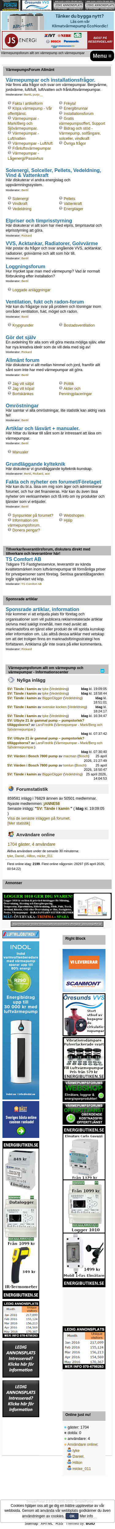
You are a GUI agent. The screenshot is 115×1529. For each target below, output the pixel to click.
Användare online (82, 1444)
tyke (45, 689)
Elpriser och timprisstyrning (39, 220)
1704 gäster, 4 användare (32, 844)
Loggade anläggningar (31, 290)
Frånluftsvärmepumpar (31, 148)
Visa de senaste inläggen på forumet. (39, 818)
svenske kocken (54, 707)
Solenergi (20, 199)
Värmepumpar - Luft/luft (32, 143)
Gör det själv (21, 337)
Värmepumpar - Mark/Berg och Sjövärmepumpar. (23, 123)
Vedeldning (21, 209)
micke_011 (44, 856)
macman (69, 756)
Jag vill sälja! (23, 384)
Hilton (31, 856)
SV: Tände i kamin (22, 689)
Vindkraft (19, 204)
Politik (69, 384)
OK (72, 1516)
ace (47, 473)
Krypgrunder (22, 325)
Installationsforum (79, 114)
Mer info (86, 1516)
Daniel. (20, 856)
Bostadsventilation (79, 325)
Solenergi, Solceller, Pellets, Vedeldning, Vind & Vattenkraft (53, 172)
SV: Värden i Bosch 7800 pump (32, 756)
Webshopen (74, 515)
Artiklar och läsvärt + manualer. (43, 428)
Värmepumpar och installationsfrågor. (50, 80)
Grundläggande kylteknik (35, 464)
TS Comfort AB (23, 559)
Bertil (27, 94)
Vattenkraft (73, 204)
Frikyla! (70, 103)
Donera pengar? (26, 530)
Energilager (73, 209)
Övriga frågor (75, 143)
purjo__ (38, 94)
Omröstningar (22, 405)
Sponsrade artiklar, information (42, 609)
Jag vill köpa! (23, 388)
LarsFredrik (44, 725)
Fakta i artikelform (27, 103)
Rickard (26, 235)
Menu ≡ (102, 56)
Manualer (20, 452)
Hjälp (68, 520)
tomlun (68, 765)
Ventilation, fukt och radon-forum (45, 301)
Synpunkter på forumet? (32, 515)
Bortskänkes (22, 394)
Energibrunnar (76, 108)
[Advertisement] (84, 1307)
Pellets (69, 199)
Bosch (83, 756)
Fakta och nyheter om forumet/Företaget (53, 481)
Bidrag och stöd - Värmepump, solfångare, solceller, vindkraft (80, 133)
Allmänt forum (23, 360)
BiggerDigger (52, 698)
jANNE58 (52, 804)
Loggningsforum (25, 266)
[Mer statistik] (18, 823)
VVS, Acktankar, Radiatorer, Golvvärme (52, 243)
